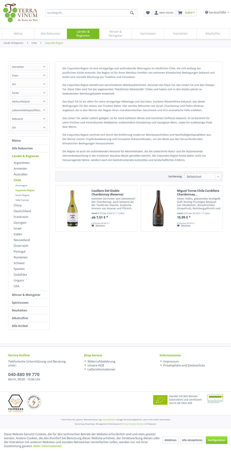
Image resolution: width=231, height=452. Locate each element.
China (17, 205)
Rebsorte (17, 119)
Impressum (171, 361)
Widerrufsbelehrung (101, 361)
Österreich (21, 246)
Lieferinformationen (101, 369)
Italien (18, 234)
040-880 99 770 (24, 374)
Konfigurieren (216, 440)
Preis (15, 75)
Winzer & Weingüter (26, 295)
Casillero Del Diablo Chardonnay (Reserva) (107, 192)
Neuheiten (19, 310)
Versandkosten (109, 419)
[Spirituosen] (148, 34)
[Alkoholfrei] (213, 34)
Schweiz (19, 263)
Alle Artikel (20, 326)
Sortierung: (175, 176)
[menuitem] (148, 12)
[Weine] (18, 34)
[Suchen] (132, 13)
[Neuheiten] (180, 34)
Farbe (15, 93)
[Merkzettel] (148, 12)
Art (14, 84)
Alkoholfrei (20, 318)
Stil (14, 127)
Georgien (20, 223)
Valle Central (22, 200)
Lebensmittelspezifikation (27, 110)
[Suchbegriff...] (91, 12)
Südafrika (20, 275)
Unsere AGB (95, 365)
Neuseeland (22, 240)
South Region (23, 195)
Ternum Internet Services (133, 424)
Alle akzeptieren (192, 440)
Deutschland (22, 211)
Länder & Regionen (25, 156)
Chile (17, 180)
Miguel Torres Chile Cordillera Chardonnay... (198, 192)
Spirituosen (20, 303)
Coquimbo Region (25, 190)
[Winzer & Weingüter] (115, 34)
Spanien (19, 269)
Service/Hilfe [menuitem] (216, 12)
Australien (21, 174)
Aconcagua (21, 185)
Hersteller (18, 67)
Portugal (19, 252)
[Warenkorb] (186, 12)
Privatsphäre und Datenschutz (184, 365)
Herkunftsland (21, 101)
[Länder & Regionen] (83, 34)
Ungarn (19, 280)
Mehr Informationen (47, 446)
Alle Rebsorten (22, 148)
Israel (17, 228)
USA (16, 286)
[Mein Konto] (164, 12)
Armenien (20, 169)
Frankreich (21, 217)
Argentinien (22, 163)
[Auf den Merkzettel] (98, 226)
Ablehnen (170, 440)
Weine (16, 141)
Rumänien (21, 257)
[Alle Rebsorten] (50, 34)
